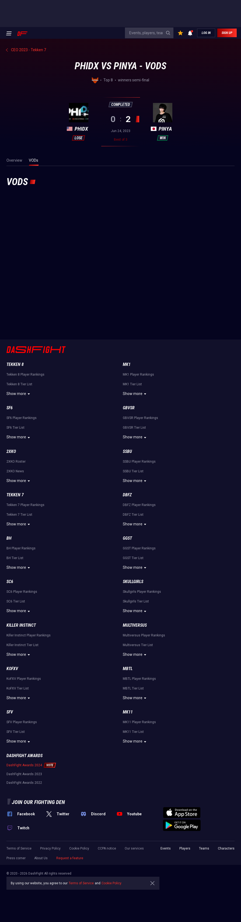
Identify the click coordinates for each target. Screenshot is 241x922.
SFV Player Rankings (21, 722)
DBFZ (127, 494)
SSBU (127, 451)
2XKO (11, 451)
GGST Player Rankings (139, 548)
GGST (127, 538)
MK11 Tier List (133, 732)
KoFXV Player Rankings (23, 679)
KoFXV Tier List (17, 688)
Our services (134, 848)
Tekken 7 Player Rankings (25, 505)
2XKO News (15, 471)
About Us (41, 858)
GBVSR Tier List (134, 427)
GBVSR (129, 407)
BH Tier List (14, 558)
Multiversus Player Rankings (144, 635)
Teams (204, 848)
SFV (9, 712)
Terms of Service (19, 848)
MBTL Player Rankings (139, 679)
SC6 (9, 581)
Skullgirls (133, 581)
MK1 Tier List (132, 384)
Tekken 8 (15, 364)
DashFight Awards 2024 (24, 765)
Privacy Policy (50, 848)
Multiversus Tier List (138, 645)
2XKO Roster (16, 461)
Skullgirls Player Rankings (142, 592)
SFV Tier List (15, 732)
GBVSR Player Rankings (140, 418)
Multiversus (135, 625)
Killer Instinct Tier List (22, 645)
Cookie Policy (79, 848)
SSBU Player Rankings (139, 461)
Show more (19, 394)
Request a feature (69, 858)
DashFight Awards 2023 (24, 774)
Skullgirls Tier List (136, 601)
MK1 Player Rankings (138, 374)
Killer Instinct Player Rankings (28, 635)
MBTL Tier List (133, 688)
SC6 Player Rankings (21, 592)
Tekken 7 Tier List (19, 515)
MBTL (127, 668)
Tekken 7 (15, 494)
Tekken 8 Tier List (19, 384)
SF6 (9, 407)
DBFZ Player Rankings (139, 505)
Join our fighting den (38, 802)
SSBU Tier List (133, 471)
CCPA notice (107, 848)
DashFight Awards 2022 (24, 783)
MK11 (128, 712)
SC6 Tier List (15, 601)
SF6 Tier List (15, 427)
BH (9, 538)
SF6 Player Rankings (21, 418)
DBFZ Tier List (133, 515)
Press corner (16, 858)
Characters (226, 848)
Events (165, 848)
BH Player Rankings (21, 548)
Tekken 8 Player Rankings (25, 374)
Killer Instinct (21, 625)
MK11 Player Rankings (139, 722)
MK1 (127, 364)
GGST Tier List (133, 558)
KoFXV (12, 668)
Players (184, 848)
